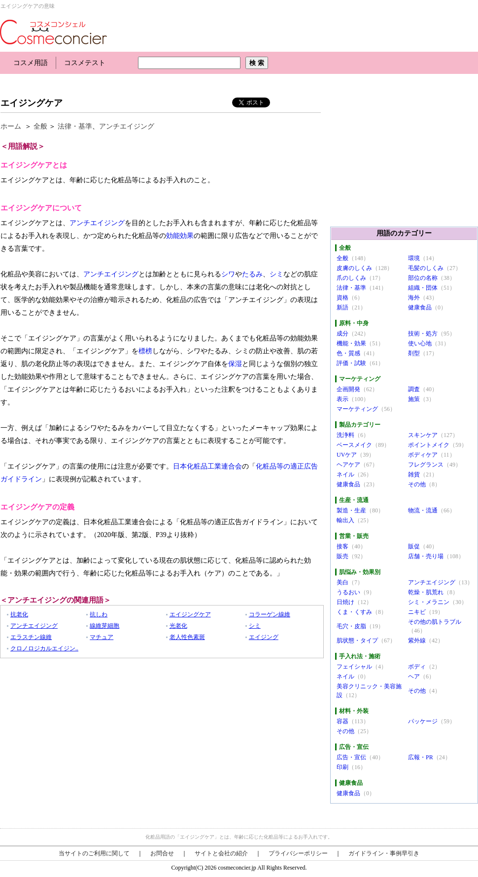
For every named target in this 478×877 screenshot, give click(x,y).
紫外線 (417, 640)
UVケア (347, 454)
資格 (342, 297)
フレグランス (426, 464)
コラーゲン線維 (269, 614)
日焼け (345, 602)
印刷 (342, 767)
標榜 (145, 351)
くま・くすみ (354, 611)
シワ (228, 274)
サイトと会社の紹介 (221, 853)
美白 (342, 582)
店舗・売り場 (426, 556)
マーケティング (357, 408)
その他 (417, 484)
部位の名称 (423, 277)
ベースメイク (354, 444)
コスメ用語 (30, 63)
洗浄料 (345, 435)
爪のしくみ (351, 277)
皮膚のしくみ (354, 268)
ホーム (10, 126)
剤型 (414, 353)
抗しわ (98, 614)
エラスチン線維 (31, 637)
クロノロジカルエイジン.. (44, 648)
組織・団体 (423, 287)
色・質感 (348, 353)
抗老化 (19, 614)
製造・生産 (351, 510)
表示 (342, 399)
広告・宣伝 (351, 757)
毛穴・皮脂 (351, 626)
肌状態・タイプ (357, 640)
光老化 (178, 625)
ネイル (345, 474)
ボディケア (423, 454)
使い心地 (420, 343)
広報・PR (420, 757)
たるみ (252, 274)
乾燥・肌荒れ (426, 592)
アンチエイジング (126, 126)
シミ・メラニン (428, 602)
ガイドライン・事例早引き (383, 853)
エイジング (263, 637)
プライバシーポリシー (298, 853)
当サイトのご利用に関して (94, 853)
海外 (414, 297)
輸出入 (345, 520)
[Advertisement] (179, 82)
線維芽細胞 (104, 625)
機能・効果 (351, 343)
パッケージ (423, 721)
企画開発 (348, 389)
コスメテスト (84, 63)
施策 (414, 399)
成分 (342, 333)
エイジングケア (31, 103)
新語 (342, 307)
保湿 (235, 364)
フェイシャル (354, 666)
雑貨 (414, 474)
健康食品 (420, 307)
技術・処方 (423, 333)
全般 (40, 126)
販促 (414, 546)
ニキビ (417, 611)
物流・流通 (423, 510)
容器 (342, 721)
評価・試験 (351, 363)
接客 (342, 546)
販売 (342, 556)
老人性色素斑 (187, 637)
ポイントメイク (428, 444)
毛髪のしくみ (426, 268)
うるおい (348, 592)
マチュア (101, 637)
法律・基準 (75, 126)
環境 (414, 258)
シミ (276, 274)
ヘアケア (348, 464)
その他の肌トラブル (434, 621)
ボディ (417, 666)
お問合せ (162, 853)
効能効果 (180, 235)
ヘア (414, 676)
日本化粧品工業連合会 (207, 466)
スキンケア (423, 435)
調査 (414, 389)
